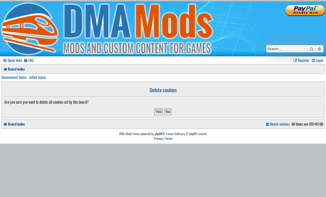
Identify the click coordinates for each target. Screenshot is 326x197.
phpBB (158, 134)
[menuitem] (28, 60)
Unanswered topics (14, 77)
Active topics (37, 77)
